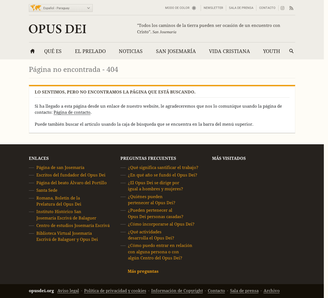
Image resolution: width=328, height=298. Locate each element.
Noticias (131, 51)
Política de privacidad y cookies (115, 290)
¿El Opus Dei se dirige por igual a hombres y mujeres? (155, 185)
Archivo (272, 290)
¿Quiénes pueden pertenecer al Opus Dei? (151, 199)
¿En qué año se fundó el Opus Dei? (162, 175)
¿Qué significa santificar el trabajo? (163, 167)
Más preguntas (143, 271)
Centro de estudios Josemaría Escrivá (73, 225)
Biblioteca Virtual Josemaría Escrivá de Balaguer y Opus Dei (67, 236)
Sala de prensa (241, 8)
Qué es (53, 51)
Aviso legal (68, 290)
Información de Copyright (177, 290)
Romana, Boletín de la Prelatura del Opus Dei (58, 201)
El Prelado (90, 51)
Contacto (267, 8)
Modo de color (177, 8)
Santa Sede (46, 190)
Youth (271, 51)
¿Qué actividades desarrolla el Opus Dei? (151, 234)
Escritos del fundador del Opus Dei (70, 175)
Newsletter (213, 8)
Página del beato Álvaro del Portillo (71, 182)
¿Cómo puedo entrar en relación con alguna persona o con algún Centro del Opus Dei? (160, 252)
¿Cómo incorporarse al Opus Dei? (161, 224)
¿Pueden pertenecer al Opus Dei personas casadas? (155, 213)
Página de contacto (72, 112)
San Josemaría (176, 51)
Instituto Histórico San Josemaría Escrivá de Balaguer (66, 214)
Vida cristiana (229, 51)
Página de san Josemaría (60, 167)
